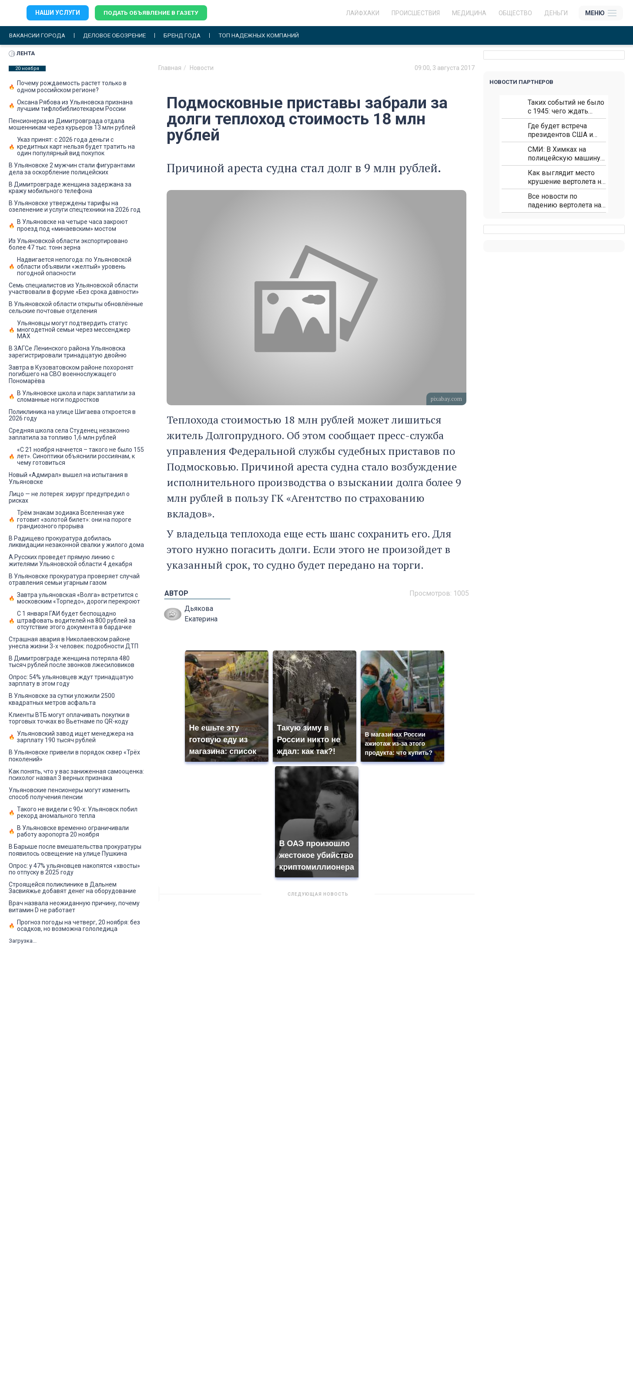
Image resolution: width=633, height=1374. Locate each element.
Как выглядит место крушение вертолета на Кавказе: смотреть (566, 177)
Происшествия (416, 13)
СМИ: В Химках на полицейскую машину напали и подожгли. (564, 153)
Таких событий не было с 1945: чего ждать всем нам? (566, 106)
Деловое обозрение (118, 35)
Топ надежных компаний (267, 35)
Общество (515, 13)
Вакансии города (38, 35)
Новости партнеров (521, 82)
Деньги (556, 13)
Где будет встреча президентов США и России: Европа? (560, 130)
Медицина (469, 13)
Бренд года (188, 35)
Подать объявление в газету (152, 13)
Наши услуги (57, 13)
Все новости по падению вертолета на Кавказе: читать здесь (564, 200)
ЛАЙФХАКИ (362, 13)
